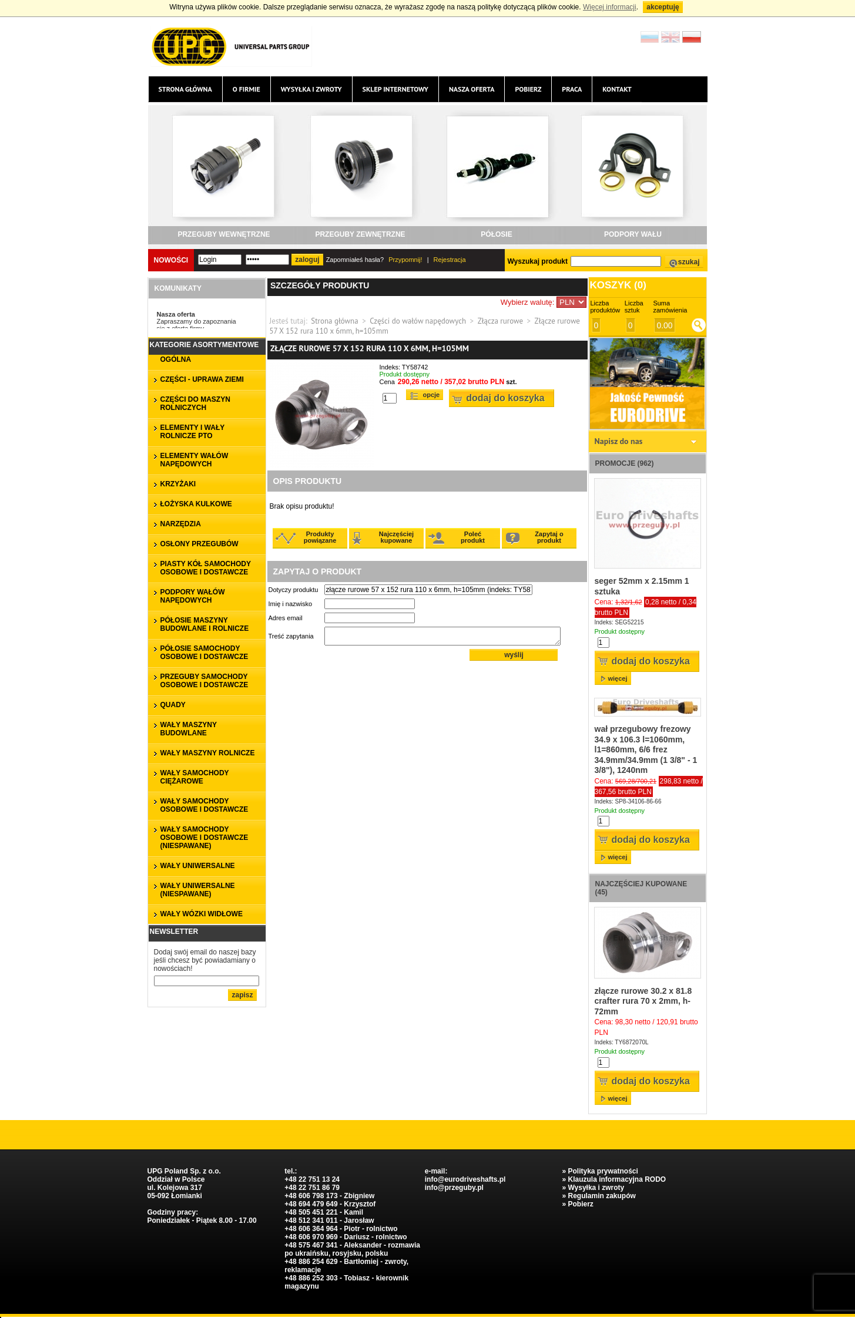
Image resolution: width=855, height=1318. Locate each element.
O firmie (246, 89)
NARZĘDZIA (180, 524)
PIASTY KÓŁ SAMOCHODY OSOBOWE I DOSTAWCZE (205, 568)
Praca (572, 89)
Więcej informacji (609, 7)
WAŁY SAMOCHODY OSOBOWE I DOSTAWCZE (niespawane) (204, 837)
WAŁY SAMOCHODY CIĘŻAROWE (194, 777)
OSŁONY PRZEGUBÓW (199, 544)
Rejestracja (450, 259)
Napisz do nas (619, 441)
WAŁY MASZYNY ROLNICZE (207, 753)
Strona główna (185, 89)
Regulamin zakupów (601, 1196)
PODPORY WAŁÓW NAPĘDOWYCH (192, 596)
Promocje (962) (624, 463)
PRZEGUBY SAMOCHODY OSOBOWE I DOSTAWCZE (204, 681)
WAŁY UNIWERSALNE (197, 866)
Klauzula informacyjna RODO (617, 1179)
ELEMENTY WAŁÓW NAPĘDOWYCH (194, 460)
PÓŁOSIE (496, 234)
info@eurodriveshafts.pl (465, 1179)
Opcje (431, 394)
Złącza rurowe (500, 321)
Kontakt (617, 89)
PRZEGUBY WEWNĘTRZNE (223, 234)
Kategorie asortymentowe (204, 345)
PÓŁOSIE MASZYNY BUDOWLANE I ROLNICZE (204, 624)
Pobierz (528, 89)
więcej (618, 678)
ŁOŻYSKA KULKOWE (196, 504)
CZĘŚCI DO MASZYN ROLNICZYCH (195, 403)
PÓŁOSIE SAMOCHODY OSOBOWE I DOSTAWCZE (204, 652)
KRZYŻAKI (178, 484)
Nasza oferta (471, 89)
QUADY (173, 705)
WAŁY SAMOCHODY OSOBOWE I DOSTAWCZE (204, 805)
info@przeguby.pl (454, 1187)
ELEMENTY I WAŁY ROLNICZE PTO (192, 431)
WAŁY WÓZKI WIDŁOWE (201, 914)
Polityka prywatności (603, 1171)
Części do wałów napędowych (418, 321)
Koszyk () (618, 285)
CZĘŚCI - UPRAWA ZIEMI (202, 379)
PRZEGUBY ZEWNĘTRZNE (360, 234)
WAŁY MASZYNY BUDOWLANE (188, 729)
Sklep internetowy (395, 89)
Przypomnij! (405, 259)
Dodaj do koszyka (505, 398)
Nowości (171, 260)
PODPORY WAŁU (633, 234)
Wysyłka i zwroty (311, 89)
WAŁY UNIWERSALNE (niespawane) (197, 890)
